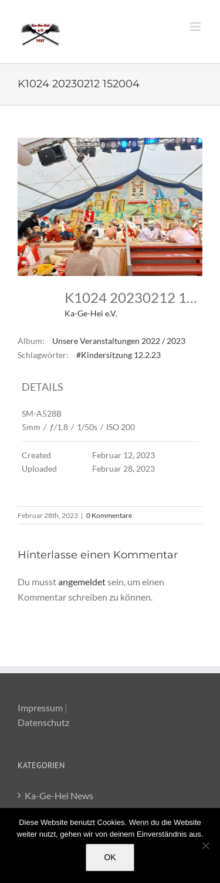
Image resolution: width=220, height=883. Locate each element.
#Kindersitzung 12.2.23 (118, 355)
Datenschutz (43, 722)
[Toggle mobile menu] (196, 27)
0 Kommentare (109, 515)
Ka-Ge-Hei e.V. (91, 313)
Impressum (40, 707)
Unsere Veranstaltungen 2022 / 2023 (118, 341)
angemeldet (82, 581)
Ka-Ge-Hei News (59, 795)
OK (110, 857)
